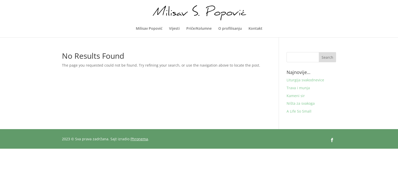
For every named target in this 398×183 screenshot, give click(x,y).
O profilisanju (230, 29)
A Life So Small (299, 111)
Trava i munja (298, 87)
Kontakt (255, 29)
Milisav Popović (149, 29)
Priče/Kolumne (199, 29)
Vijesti (174, 29)
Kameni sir (296, 95)
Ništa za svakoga (301, 103)
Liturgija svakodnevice (305, 80)
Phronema (139, 138)
